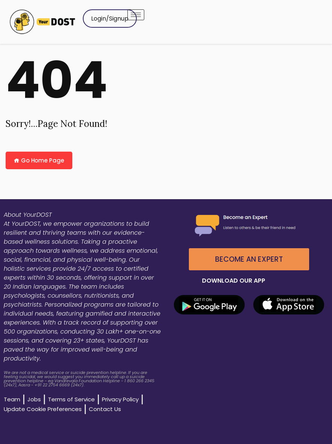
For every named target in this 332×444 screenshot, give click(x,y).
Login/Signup (110, 18)
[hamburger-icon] (135, 14)
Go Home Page (39, 160)
